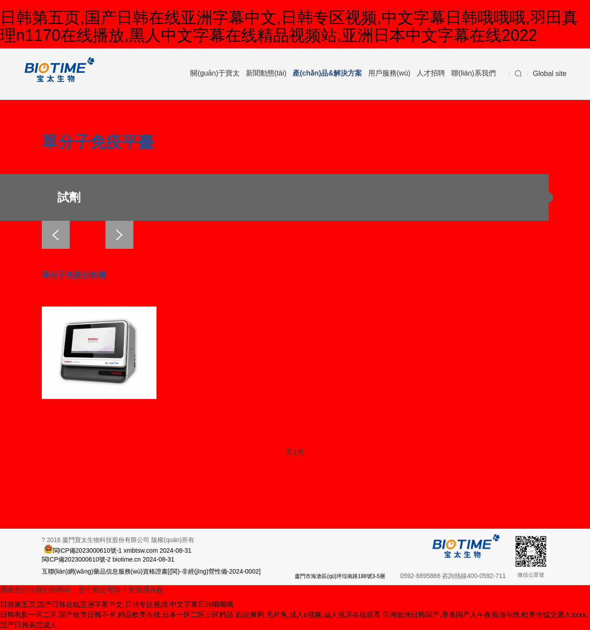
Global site (550, 73)
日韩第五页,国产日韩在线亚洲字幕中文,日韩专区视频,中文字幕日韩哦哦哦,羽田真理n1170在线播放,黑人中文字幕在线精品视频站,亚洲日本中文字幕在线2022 (289, 26)
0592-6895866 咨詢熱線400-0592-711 (453, 575)
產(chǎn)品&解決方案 (327, 73)
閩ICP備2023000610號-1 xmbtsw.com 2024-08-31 (122, 550)
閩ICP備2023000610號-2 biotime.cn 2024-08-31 (108, 559)
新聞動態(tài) (266, 73)
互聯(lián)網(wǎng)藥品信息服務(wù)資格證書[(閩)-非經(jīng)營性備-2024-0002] (151, 571)
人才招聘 (431, 73)
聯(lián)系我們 (473, 73)
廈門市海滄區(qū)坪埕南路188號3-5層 (340, 576)
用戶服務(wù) (389, 73)
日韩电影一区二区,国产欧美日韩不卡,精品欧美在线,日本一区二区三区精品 (116, 614)
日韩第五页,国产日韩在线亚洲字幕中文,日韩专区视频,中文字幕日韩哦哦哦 (116, 604)
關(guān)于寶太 (214, 73)
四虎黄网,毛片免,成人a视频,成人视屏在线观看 (308, 614)
